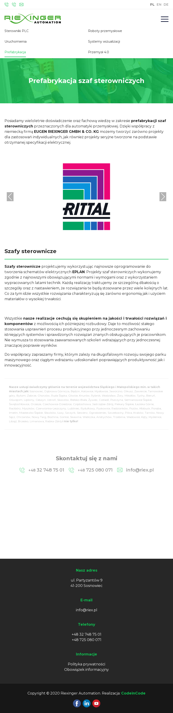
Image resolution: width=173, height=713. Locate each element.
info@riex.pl (86, 610)
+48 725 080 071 (86, 640)
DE (166, 4)
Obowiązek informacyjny (86, 669)
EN (159, 4)
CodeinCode (133, 693)
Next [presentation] (162, 196)
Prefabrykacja (15, 52)
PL (152, 4)
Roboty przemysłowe (105, 31)
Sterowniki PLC (17, 31)
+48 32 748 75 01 (86, 634)
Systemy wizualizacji (104, 41)
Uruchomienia (16, 41)
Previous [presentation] (10, 196)
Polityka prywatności (86, 664)
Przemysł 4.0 (98, 52)
